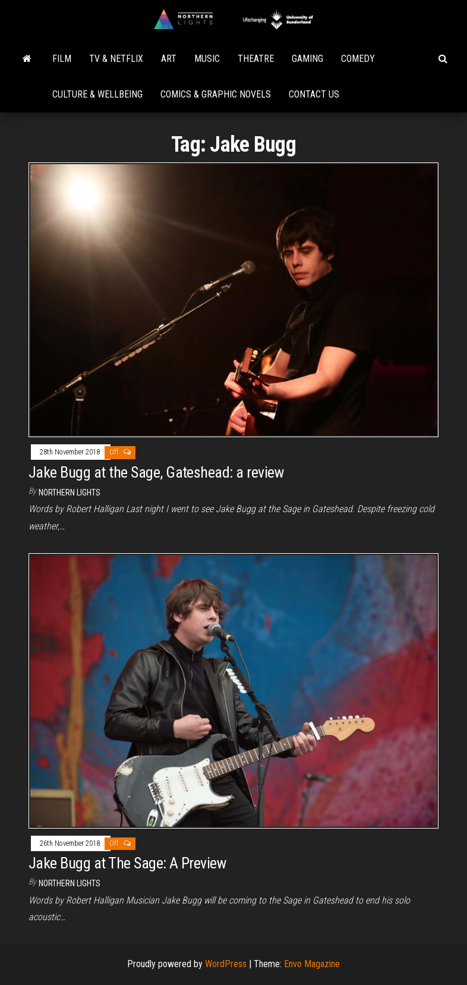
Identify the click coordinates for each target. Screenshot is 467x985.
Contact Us (314, 94)
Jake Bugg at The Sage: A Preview (127, 863)
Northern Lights (69, 492)
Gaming (307, 58)
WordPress (226, 964)
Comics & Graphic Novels (215, 94)
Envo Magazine (312, 964)
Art (168, 58)
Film (61, 58)
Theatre (256, 58)
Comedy (358, 58)
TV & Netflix (116, 58)
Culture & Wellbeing (97, 94)
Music (207, 58)
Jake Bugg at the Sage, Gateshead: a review (156, 472)
